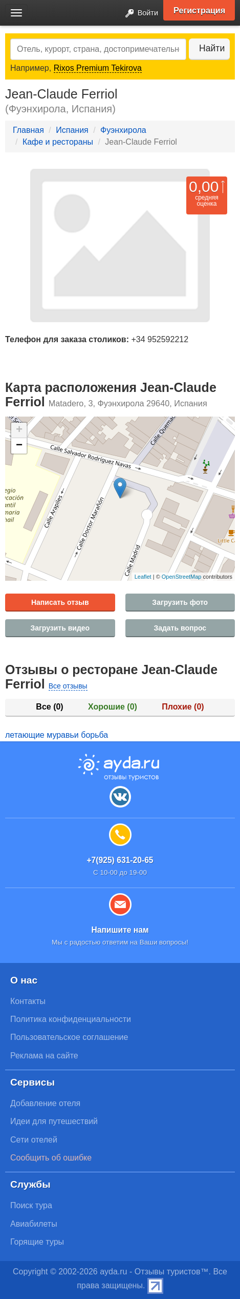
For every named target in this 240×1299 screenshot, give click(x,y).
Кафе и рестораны (58, 141)
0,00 (204, 186)
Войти (138, 13)
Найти (212, 48)
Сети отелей (33, 1139)
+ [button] (19, 430)
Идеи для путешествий (54, 1121)
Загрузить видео (60, 628)
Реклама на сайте (44, 1055)
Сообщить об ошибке (51, 1157)
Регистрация (199, 10)
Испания (72, 130)
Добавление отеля (45, 1103)
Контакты (28, 1001)
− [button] (19, 446)
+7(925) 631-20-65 (119, 860)
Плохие (183, 706)
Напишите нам (119, 930)
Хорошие (112, 706)
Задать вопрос (180, 628)
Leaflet (143, 577)
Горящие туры (37, 1241)
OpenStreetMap (182, 577)
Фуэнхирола (123, 130)
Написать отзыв (60, 602)
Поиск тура (31, 1205)
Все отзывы (68, 686)
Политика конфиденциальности (70, 1019)
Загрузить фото (180, 602)
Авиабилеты (33, 1223)
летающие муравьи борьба (56, 735)
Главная (28, 130)
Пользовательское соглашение (69, 1037)
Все (49, 706)
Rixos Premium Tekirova (98, 68)
